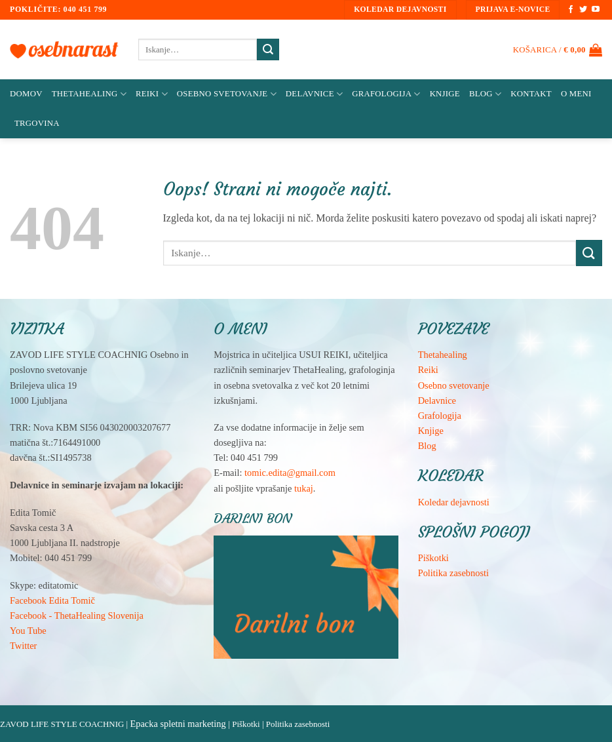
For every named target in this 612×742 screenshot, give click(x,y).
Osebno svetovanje (227, 94)
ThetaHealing (89, 94)
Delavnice (314, 94)
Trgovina (37, 123)
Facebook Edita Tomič (52, 600)
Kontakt (531, 93)
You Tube (28, 630)
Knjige (445, 93)
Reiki (152, 94)
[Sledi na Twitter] (583, 9)
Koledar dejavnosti (453, 502)
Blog (485, 94)
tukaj (303, 488)
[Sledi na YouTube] (596, 9)
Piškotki (433, 558)
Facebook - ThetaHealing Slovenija (76, 615)
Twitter (23, 645)
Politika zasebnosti (453, 573)
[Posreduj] (268, 50)
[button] (557, 49)
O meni (576, 93)
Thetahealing (442, 354)
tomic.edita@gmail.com (289, 472)
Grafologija (386, 94)
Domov (26, 93)
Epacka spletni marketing (177, 723)
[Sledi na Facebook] (571, 9)
